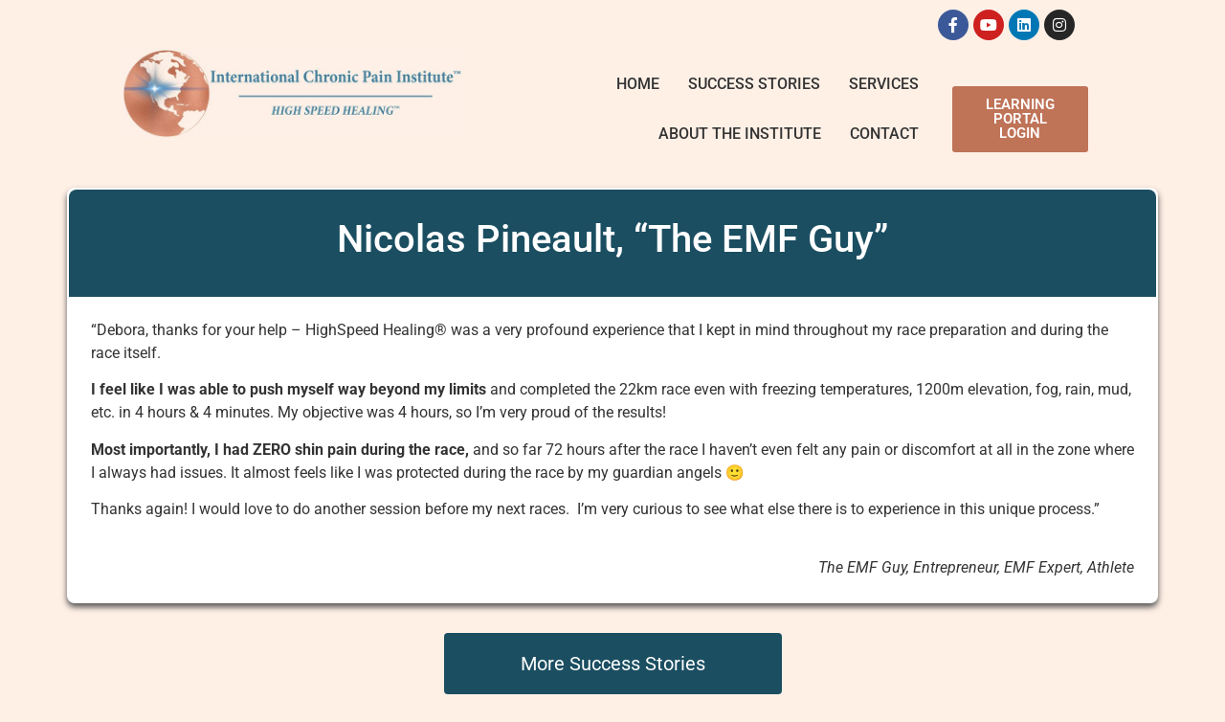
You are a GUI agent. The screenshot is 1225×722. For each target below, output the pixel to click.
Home (637, 84)
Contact (884, 133)
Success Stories (754, 84)
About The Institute (739, 133)
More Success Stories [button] (613, 663)
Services (884, 84)
